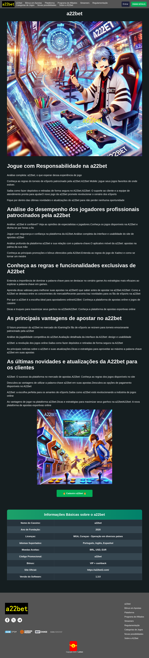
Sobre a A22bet (66, 5)
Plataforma (50, 3)
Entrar (125, 4)
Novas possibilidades (46, 5)
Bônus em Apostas (33, 3)
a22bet (19, 3)
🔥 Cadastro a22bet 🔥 (74, 493)
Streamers (84, 3)
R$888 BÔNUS (139, 4)
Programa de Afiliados (67, 3)
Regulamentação (100, 3)
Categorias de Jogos (25, 5)
